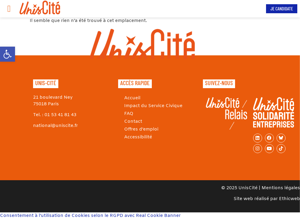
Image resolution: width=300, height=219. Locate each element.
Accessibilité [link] (138, 137)
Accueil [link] (132, 98)
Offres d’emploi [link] (141, 129)
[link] (7, 54)
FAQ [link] (128, 114)
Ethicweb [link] (289, 199)
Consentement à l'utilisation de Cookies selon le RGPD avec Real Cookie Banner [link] (90, 216)
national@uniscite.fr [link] (55, 126)
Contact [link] (133, 122)
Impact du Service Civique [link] (153, 106)
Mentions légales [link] (281, 188)
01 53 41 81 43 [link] (60, 115)
